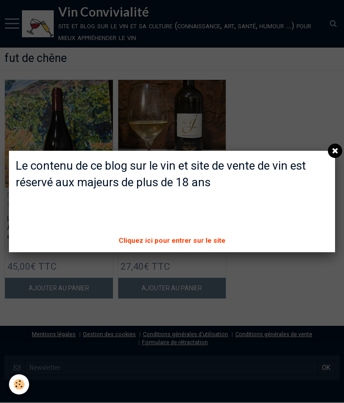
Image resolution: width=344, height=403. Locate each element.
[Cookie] (19, 384)
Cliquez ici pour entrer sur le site (172, 241)
